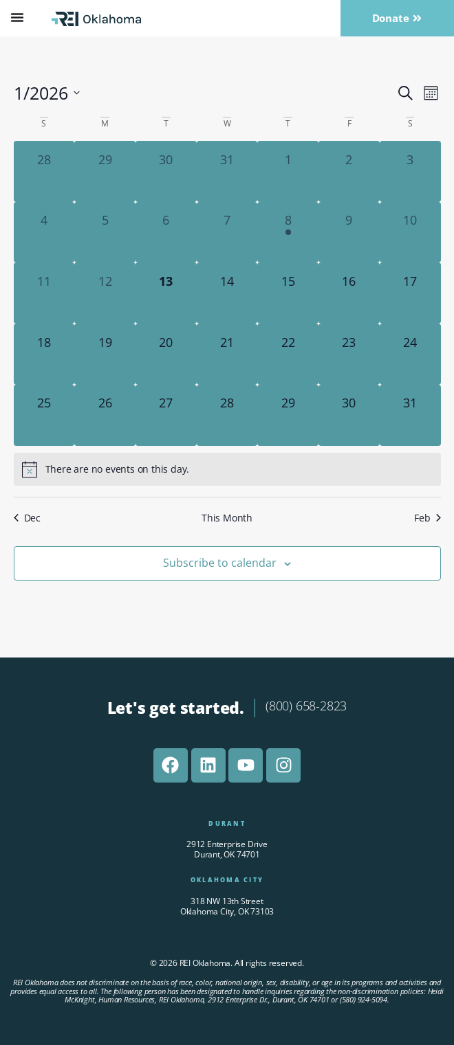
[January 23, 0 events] (349, 354)
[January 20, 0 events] (166, 354)
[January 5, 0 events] (105, 232)
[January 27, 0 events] (166, 415)
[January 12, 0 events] (105, 293)
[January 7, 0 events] (227, 232)
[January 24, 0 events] (410, 354)
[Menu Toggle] (17, 17)
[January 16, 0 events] (349, 293)
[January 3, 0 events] (410, 171)
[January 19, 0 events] (105, 354)
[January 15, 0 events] (287, 293)
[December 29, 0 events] (105, 171)
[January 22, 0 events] (287, 354)
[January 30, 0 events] (349, 415)
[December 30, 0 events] (166, 171)
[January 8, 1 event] (287, 232)
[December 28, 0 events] (44, 171)
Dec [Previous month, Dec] (27, 517)
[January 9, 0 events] (349, 232)
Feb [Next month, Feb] (427, 517)
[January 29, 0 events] (287, 415)
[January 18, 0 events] (44, 354)
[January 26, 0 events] (105, 415)
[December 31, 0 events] (227, 171)
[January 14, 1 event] (227, 293)
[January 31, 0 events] (410, 415)
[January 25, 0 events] (44, 415)
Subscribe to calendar (220, 562)
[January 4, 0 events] (44, 232)
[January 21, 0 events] (227, 354)
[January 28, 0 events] (227, 415)
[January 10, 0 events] (410, 232)
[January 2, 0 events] (349, 171)
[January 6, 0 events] (166, 232)
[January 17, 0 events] (410, 293)
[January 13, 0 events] (166, 293)
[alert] (227, 469)
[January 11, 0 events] (44, 293)
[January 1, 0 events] (287, 171)
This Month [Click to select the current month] (227, 517)
